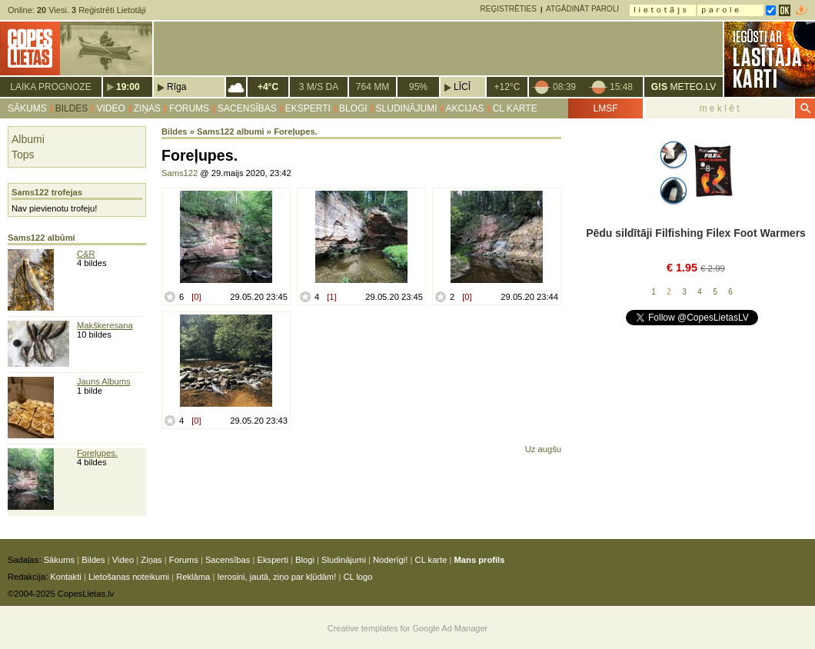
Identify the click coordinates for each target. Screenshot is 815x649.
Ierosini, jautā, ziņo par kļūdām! (276, 576)
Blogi (353, 108)
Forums (189, 108)
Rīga (176, 87)
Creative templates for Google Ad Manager (408, 628)
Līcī (462, 87)
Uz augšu (543, 449)
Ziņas (147, 108)
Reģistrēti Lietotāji (109, 10)
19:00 (128, 87)
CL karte (515, 108)
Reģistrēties (509, 9)
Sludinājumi (406, 108)
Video (110, 108)
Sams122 (179, 173)
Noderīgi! (390, 559)
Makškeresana (105, 325)
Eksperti (308, 108)
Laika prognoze (50, 87)
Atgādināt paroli (582, 9)
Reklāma (193, 576)
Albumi (28, 139)
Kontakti (65, 576)
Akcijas (465, 108)
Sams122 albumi (230, 131)
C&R (86, 253)
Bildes (71, 108)
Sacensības (247, 108)
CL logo (357, 576)
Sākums (27, 108)
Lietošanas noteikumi (128, 576)
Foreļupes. (97, 453)
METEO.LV (683, 87)
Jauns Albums (104, 381)
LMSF (605, 108)
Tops (23, 154)
